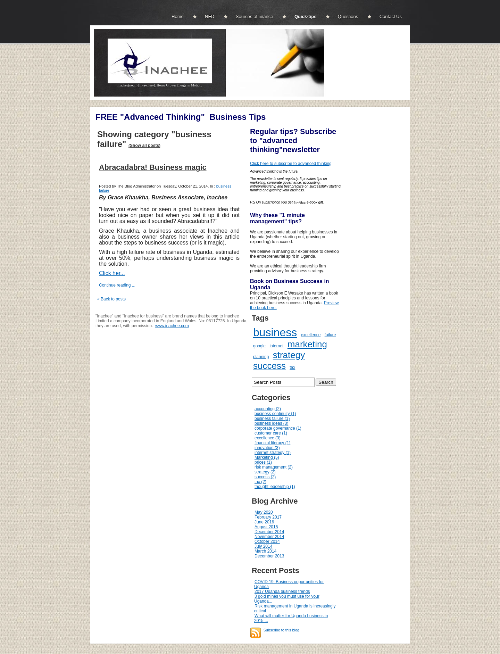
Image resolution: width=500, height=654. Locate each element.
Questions (348, 16)
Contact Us (391, 16)
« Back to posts (111, 299)
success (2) (265, 476)
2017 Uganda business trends (282, 591)
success (269, 366)
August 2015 (266, 526)
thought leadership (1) (275, 486)
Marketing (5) (267, 457)
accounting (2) (268, 408)
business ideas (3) (271, 423)
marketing (307, 344)
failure (330, 334)
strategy (289, 355)
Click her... (112, 273)
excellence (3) (268, 438)
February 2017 (268, 517)
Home (178, 16)
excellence (311, 334)
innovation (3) (267, 447)
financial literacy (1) (272, 442)
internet (276, 345)
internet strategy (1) (273, 452)
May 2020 (264, 512)
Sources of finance (254, 16)
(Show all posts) (144, 145)
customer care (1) (271, 433)
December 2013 (269, 556)
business (275, 332)
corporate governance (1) (278, 428)
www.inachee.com (172, 325)
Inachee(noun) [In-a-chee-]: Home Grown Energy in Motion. (160, 83)
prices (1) (263, 462)
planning (261, 356)
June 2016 (264, 522)
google (259, 345)
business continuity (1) (275, 413)
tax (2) (260, 481)
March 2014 (265, 551)
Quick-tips (305, 16)
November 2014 (269, 536)
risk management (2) (274, 467)
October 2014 (267, 541)
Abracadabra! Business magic (153, 167)
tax (292, 367)
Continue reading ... (117, 285)
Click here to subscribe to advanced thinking (291, 163)
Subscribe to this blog (281, 630)
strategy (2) (265, 472)
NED (209, 16)
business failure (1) (272, 418)
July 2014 (263, 546)
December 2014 (269, 531)
